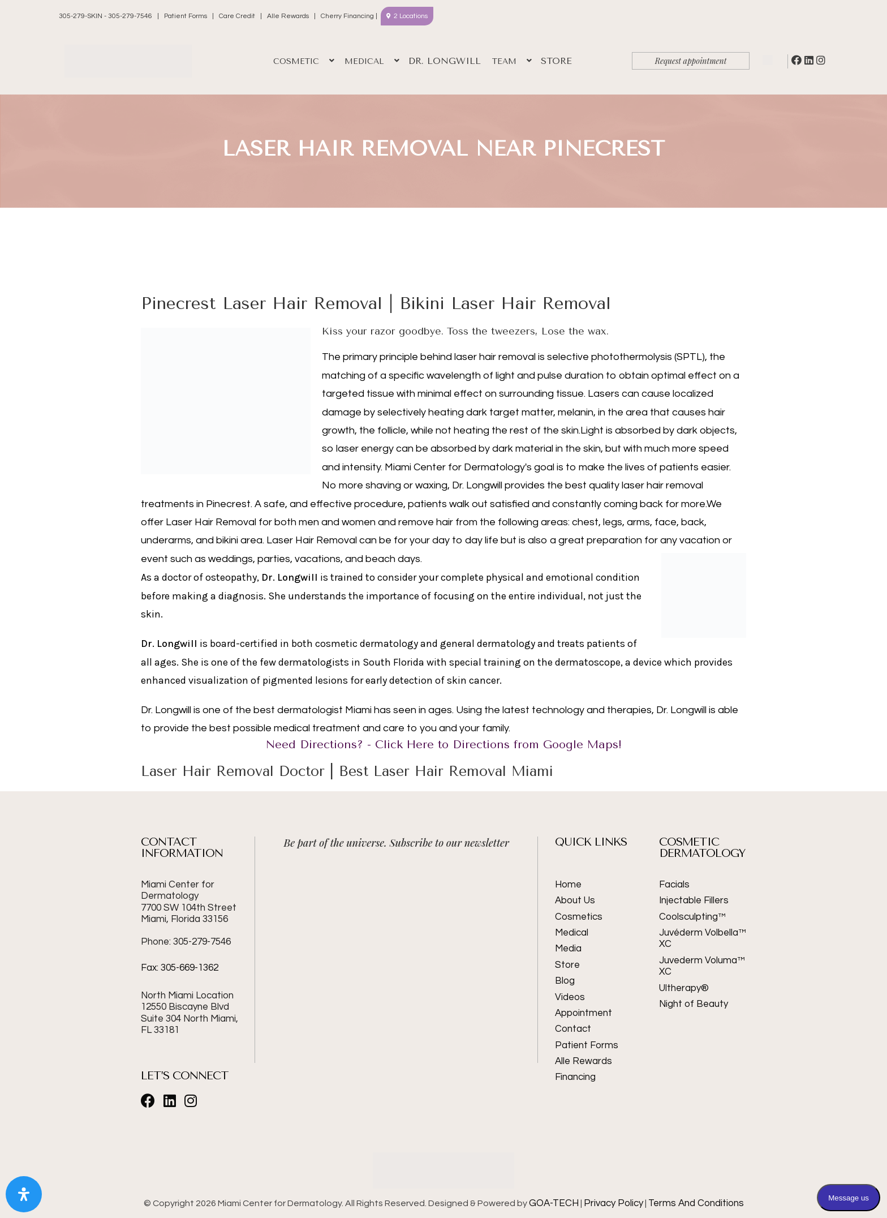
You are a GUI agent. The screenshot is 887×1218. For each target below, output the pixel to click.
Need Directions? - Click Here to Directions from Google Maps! (444, 744)
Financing (575, 1077)
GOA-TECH (554, 1203)
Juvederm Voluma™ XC (702, 966)
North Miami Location (187, 995)
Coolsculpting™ (692, 917)
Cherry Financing (347, 16)
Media (568, 948)
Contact (573, 1029)
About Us (575, 900)
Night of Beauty (693, 1004)
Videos (570, 997)
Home (568, 885)
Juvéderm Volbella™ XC (702, 938)
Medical (571, 933)
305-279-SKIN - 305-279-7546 (106, 16)
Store (567, 965)
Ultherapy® (684, 988)
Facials (674, 885)
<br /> (396, 902)
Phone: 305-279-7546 (186, 942)
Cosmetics (578, 917)
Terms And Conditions (696, 1203)
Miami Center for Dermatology (188, 902)
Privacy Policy (613, 1203)
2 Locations (411, 16)
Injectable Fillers (694, 900)
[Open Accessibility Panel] (24, 1194)
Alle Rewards (288, 16)
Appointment (583, 1013)
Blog (565, 981)
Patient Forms (185, 16)
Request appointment (691, 60)
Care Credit (237, 16)
